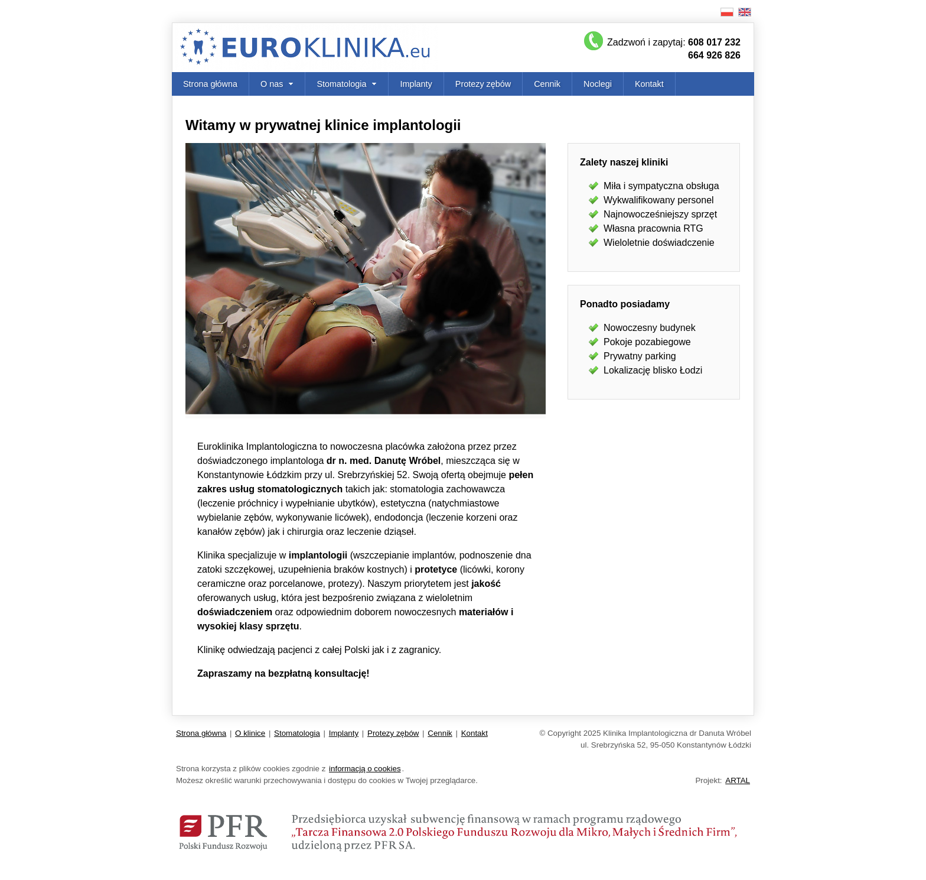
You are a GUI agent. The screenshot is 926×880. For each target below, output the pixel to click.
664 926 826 (714, 55)
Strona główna (210, 84)
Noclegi (597, 84)
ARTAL (737, 780)
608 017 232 (714, 42)
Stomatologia (297, 733)
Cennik (547, 84)
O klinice (250, 733)
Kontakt (649, 84)
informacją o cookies (365, 768)
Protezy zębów (483, 84)
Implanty (416, 84)
